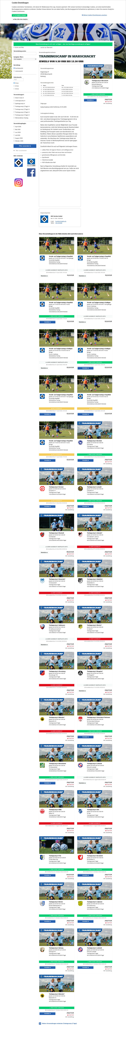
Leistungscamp (19, 100)
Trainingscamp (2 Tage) (22, 106)
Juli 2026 (17, 135)
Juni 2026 (17, 132)
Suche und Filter (19, 47)
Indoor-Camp (19, 98)
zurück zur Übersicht (46, 47)
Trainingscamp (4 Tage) (22, 112)
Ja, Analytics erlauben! (19, 15)
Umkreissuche (19, 78)
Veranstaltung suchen (25, 51)
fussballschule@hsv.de (60, 221)
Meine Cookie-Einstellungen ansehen (94, 15)
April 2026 (17, 126)
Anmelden (90, 100)
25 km (16, 86)
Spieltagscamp (19, 103)
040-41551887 (58, 223)
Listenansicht (18, 71)
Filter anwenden (25, 146)
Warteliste (44, 276)
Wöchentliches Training (21, 118)
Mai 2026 (17, 129)
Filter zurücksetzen (21, 150)
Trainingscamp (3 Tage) (22, 109)
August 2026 (18, 138)
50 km (16, 89)
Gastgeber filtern (25, 58)
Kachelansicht (18, 68)
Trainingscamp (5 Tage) (22, 115)
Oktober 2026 (18, 141)
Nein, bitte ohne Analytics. (20, 19)
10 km (16, 83)
